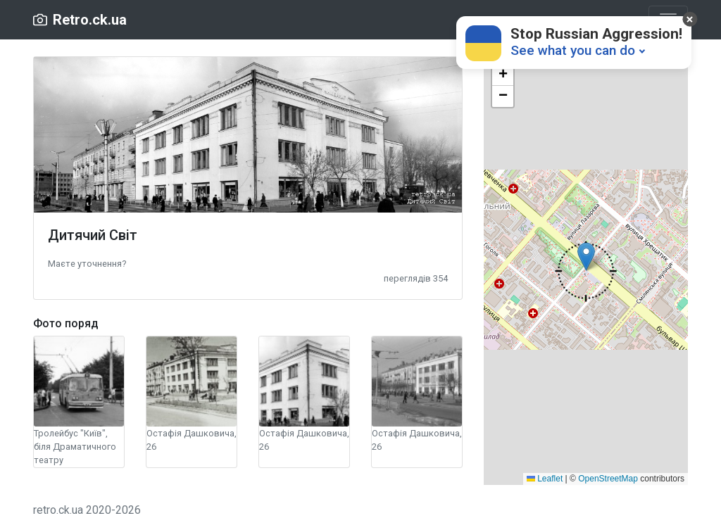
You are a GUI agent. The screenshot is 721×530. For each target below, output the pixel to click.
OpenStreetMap (608, 479)
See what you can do (572, 50)
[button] (87, 263)
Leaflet (545, 479)
